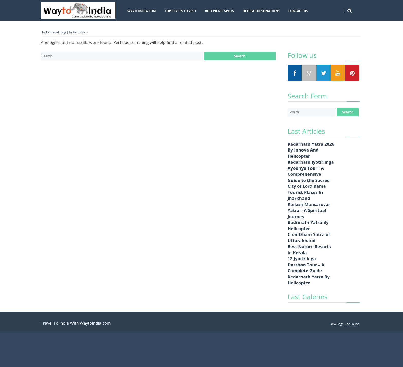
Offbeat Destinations (261, 11)
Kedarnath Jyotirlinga (311, 162)
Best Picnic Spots (219, 11)
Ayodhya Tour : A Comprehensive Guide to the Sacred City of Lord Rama (309, 177)
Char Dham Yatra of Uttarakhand (309, 237)
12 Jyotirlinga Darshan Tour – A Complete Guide (306, 265)
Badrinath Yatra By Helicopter (308, 225)
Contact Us (298, 11)
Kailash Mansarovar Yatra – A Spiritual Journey (309, 210)
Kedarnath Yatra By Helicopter (309, 280)
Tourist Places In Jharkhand (305, 195)
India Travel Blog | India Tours (63, 32)
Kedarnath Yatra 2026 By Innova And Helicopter (311, 150)
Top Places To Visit (180, 11)
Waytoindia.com (141, 11)
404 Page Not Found (345, 324)
